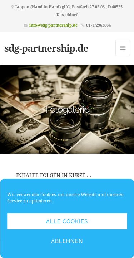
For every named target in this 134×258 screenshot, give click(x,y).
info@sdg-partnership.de (53, 25)
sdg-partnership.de (46, 48)
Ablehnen (67, 241)
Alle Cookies (67, 221)
